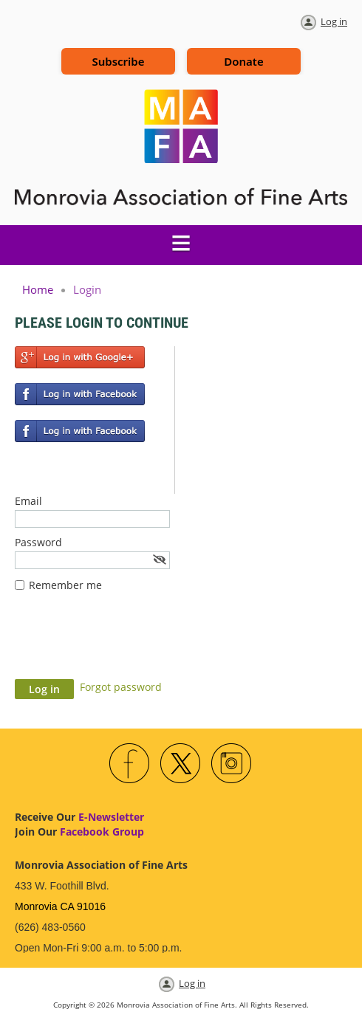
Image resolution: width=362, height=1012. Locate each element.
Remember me (65, 585)
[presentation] (127, 643)
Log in (334, 21)
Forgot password (121, 687)
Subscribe (118, 61)
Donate (243, 61)
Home (37, 289)
